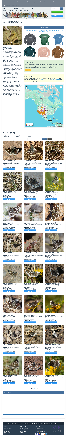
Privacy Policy (34, 423)
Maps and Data (44, 1)
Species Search (7, 5)
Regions (29, 1)
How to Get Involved (24, 428)
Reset (49, 138)
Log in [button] (54, 12)
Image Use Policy (42, 423)
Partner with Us (23, 431)
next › (35, 388)
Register (21, 432)
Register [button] (54, 15)
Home (5, 1)
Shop (13, 5)
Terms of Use (27, 423)
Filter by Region (6, 136)
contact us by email (45, 79)
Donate (17, 5)
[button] (4, 35)
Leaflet (48, 126)
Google (55, 126)
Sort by (17, 136)
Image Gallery (35, 1)
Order (29, 136)
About (10, 1)
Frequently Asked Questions (7, 433)
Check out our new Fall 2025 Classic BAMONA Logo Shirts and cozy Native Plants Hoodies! (44, 31)
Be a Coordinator (23, 430)
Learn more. (43, 431)
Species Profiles (53, 1)
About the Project (8, 428)
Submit (44, 138)
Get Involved (17, 1)
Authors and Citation (8, 430)
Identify (23, 1)
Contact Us (49, 423)
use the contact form (55, 79)
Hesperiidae (8, 47)
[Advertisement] (33, 404)
